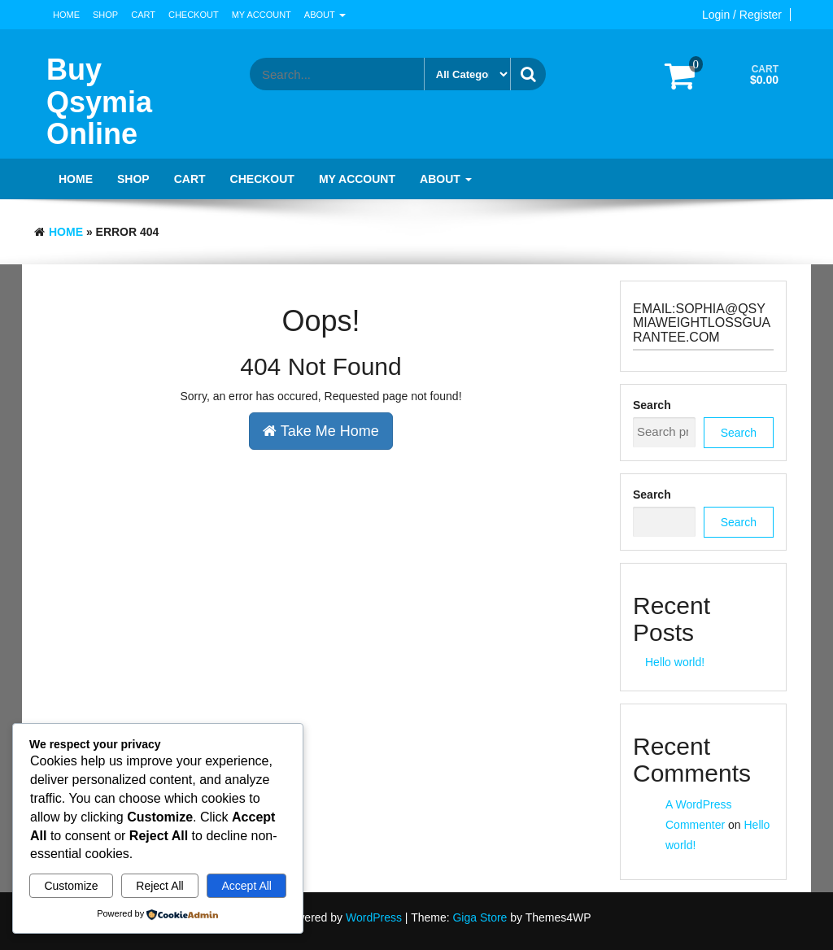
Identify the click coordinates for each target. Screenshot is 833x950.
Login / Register (742, 14)
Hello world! (674, 662)
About (325, 15)
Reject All (159, 885)
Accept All (246, 885)
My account (261, 15)
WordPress (374, 917)
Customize (71, 885)
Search (652, 405)
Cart (143, 15)
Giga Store (479, 917)
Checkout (193, 15)
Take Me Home (321, 431)
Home (66, 15)
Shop (105, 15)
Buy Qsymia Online (99, 101)
